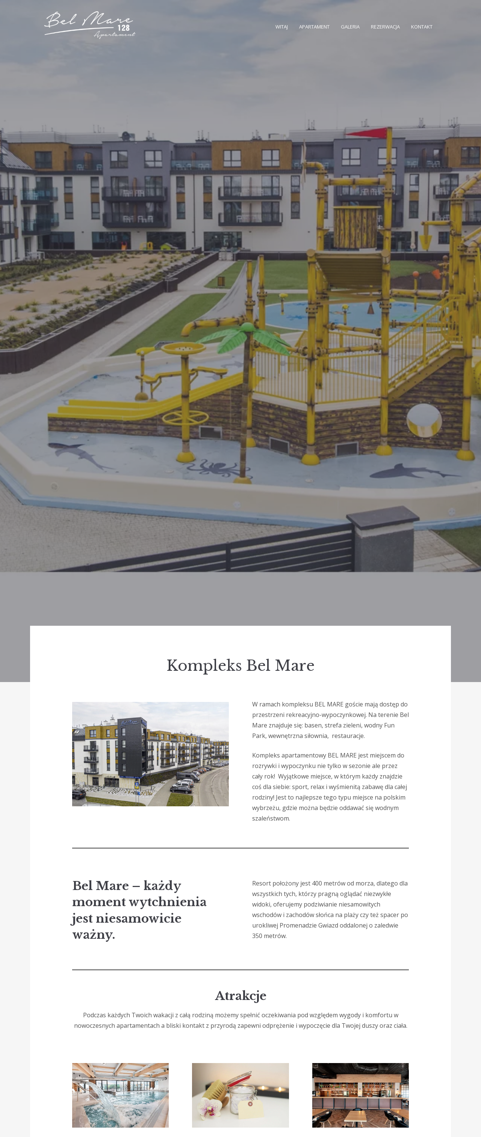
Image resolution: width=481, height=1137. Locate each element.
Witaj (281, 26)
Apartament (314, 26)
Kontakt (422, 26)
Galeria (350, 26)
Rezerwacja (385, 26)
